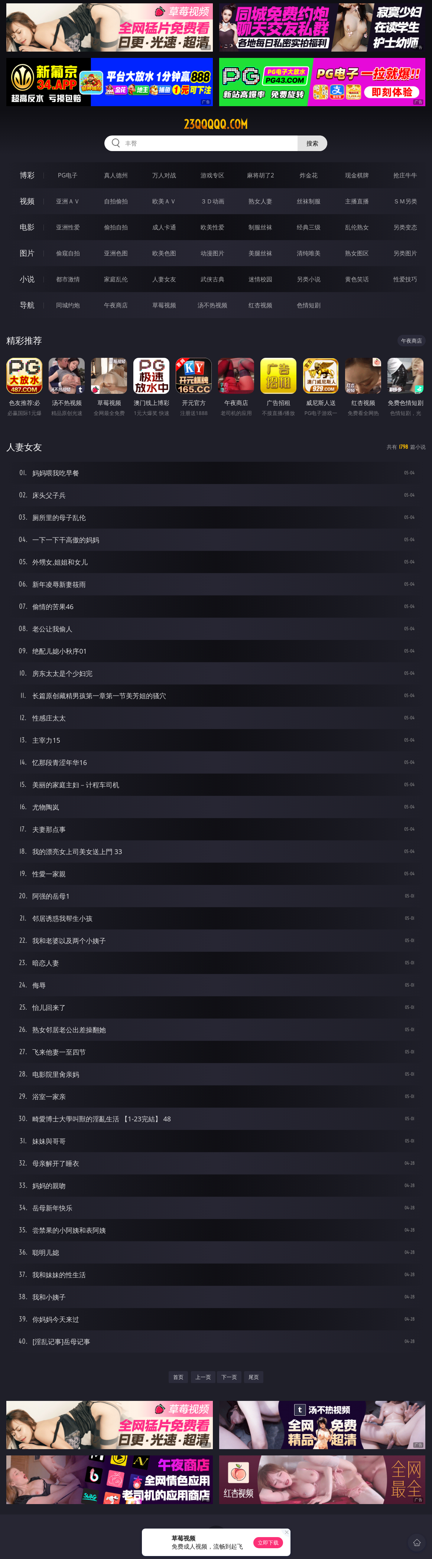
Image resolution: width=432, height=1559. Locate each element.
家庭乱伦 (116, 279)
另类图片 (405, 253)
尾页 (254, 1376)
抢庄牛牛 (405, 175)
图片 (27, 253)
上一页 (203, 1376)
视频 (27, 201)
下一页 (229, 1376)
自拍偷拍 (116, 201)
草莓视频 (164, 305)
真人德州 (116, 175)
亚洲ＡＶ (68, 201)
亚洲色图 (116, 253)
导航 (27, 305)
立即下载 (268, 1542)
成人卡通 (164, 227)
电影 (27, 227)
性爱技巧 (405, 279)
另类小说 (309, 279)
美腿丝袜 (260, 253)
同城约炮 (68, 305)
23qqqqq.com (216, 124)
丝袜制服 (309, 201)
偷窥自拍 (68, 253)
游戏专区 (212, 175)
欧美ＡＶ (164, 201)
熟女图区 (357, 253)
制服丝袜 (260, 227)
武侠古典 (212, 279)
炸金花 (309, 175)
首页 (178, 1376)
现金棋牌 (357, 175)
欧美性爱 (212, 227)
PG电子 (68, 175)
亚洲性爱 (68, 227)
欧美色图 (164, 253)
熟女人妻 (260, 201)
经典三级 (309, 227)
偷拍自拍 (116, 227)
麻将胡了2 (260, 175)
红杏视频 (260, 305)
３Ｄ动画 (212, 201)
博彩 (27, 175)
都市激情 (68, 279)
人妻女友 (164, 279)
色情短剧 (309, 305)
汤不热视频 (212, 305)
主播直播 (357, 201)
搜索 (312, 143)
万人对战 (164, 175)
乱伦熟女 (357, 227)
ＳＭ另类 (405, 201)
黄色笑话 (357, 279)
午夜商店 (116, 305)
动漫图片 (212, 253)
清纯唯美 (309, 253)
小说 (27, 279)
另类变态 (405, 227)
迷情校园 (260, 279)
